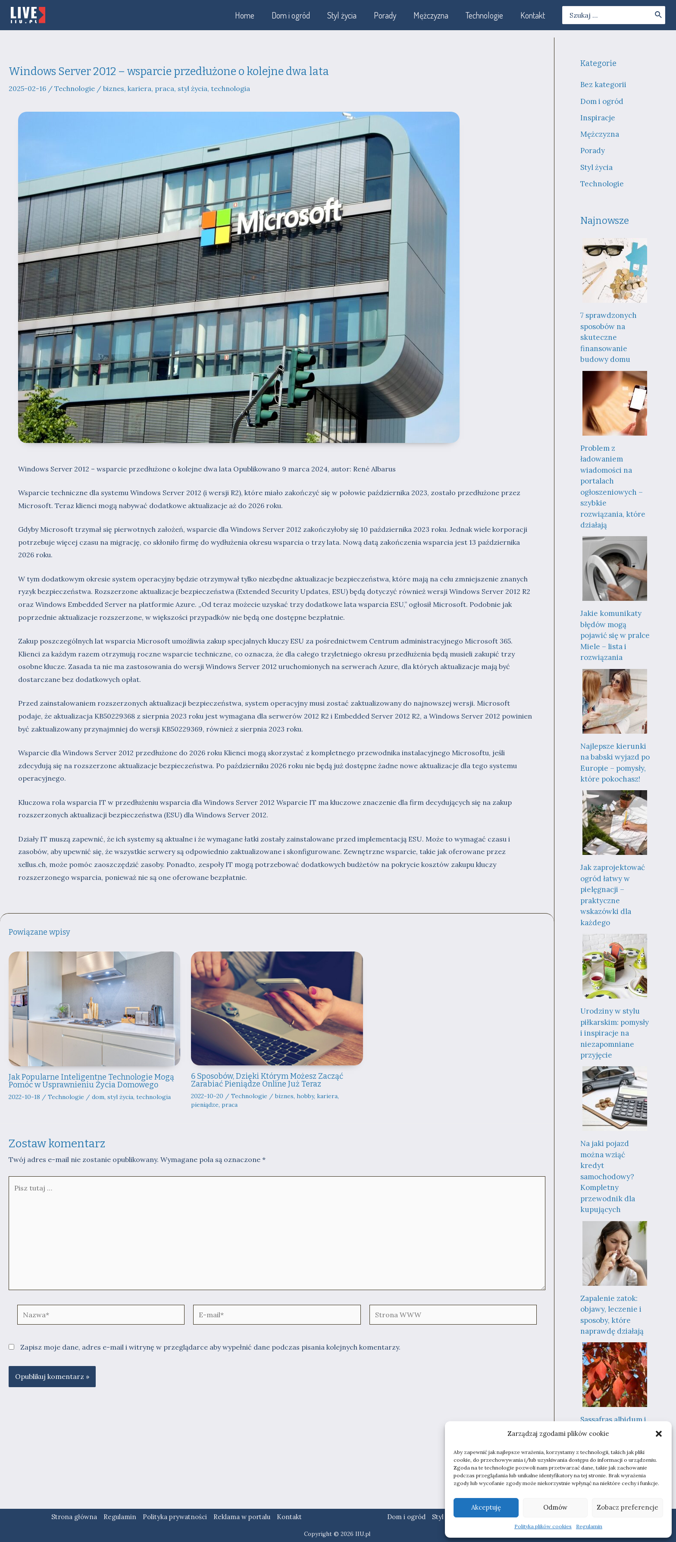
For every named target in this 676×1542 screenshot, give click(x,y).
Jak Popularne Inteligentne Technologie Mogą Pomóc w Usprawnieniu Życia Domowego (91, 1081)
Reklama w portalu (241, 1517)
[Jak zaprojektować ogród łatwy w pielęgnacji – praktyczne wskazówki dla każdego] (614, 822)
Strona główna (74, 1517)
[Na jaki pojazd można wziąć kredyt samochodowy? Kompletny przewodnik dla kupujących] (614, 1098)
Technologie (74, 88)
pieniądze (205, 1105)
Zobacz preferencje (627, 1507)
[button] (658, 1433)
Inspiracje (597, 117)
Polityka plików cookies (543, 1526)
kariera (139, 88)
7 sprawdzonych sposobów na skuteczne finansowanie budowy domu (608, 337)
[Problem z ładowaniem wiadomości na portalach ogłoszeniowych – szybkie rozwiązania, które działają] (614, 403)
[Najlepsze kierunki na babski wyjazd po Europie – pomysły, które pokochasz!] (614, 701)
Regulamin (589, 1526)
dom (98, 1097)
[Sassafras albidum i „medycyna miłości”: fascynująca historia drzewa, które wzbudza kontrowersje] (614, 1374)
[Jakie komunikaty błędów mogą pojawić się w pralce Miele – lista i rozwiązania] (614, 568)
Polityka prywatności (175, 1517)
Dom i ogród (601, 101)
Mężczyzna (599, 134)
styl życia (192, 88)
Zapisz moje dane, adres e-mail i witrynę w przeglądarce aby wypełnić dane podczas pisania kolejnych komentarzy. (210, 1347)
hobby (305, 1096)
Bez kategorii (603, 84)
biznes (113, 88)
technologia (230, 88)
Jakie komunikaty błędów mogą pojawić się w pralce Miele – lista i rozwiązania (615, 635)
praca (164, 88)
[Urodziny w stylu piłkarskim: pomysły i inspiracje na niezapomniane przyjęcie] (614, 966)
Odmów (555, 1507)
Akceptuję (486, 1507)
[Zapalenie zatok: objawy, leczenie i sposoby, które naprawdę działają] (614, 1253)
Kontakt (289, 1517)
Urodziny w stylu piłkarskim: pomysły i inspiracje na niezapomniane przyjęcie (614, 1033)
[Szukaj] (659, 14)
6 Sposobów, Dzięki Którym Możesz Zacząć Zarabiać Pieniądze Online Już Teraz (267, 1080)
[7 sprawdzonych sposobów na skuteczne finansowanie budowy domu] (614, 270)
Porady (592, 150)
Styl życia (596, 167)
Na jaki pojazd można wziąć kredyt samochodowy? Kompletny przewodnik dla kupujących (607, 1176)
